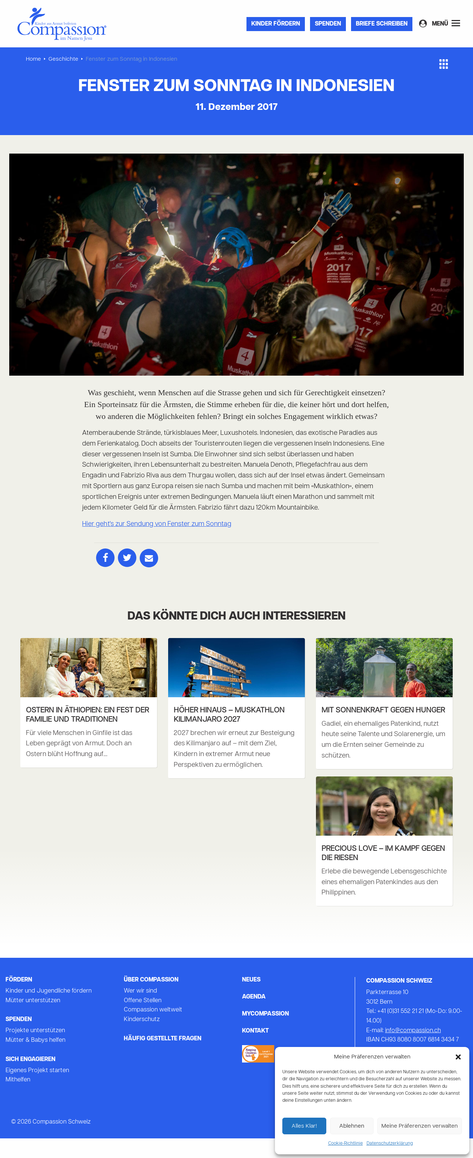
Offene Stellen (142, 1020)
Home (33, 59)
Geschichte (63, 59)
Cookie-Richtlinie (345, 1143)
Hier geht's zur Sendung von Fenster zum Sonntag (156, 524)
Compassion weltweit (153, 1030)
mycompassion (265, 1034)
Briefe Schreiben (382, 24)
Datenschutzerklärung (390, 1143)
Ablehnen (351, 1126)
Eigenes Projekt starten (37, 1090)
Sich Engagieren (30, 1079)
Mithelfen (18, 1100)
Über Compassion (151, 1000)
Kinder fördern (275, 24)
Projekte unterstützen (35, 1051)
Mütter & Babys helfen (35, 1060)
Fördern (19, 1000)
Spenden (328, 24)
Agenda (254, 1017)
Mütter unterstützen (33, 1020)
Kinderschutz (142, 1039)
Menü (446, 23)
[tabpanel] (236, 265)
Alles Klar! (304, 1126)
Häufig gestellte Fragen (162, 1058)
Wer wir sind (140, 1011)
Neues (251, 1000)
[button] (458, 1057)
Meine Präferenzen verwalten (419, 1126)
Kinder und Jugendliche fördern (49, 1011)
